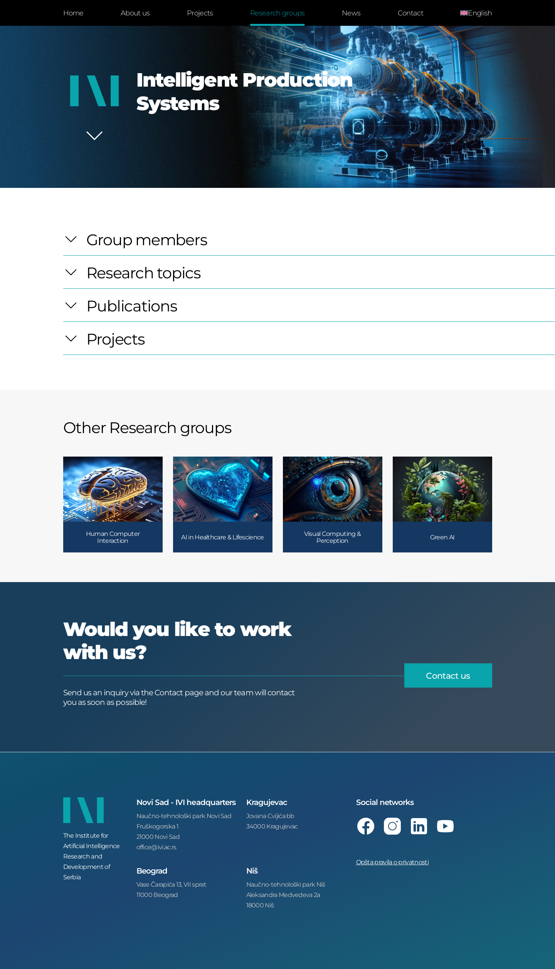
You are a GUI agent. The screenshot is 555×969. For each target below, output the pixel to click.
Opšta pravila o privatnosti (392, 862)
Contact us (448, 675)
